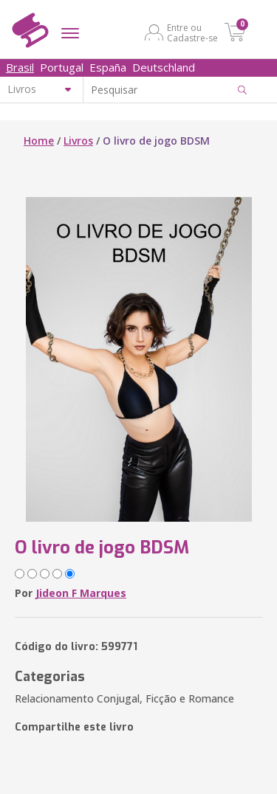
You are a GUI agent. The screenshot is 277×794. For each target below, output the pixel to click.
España (107, 67)
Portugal (61, 67)
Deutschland (163, 67)
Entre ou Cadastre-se (192, 32)
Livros (78, 141)
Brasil (20, 67)
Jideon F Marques (80, 593)
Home (39, 141)
